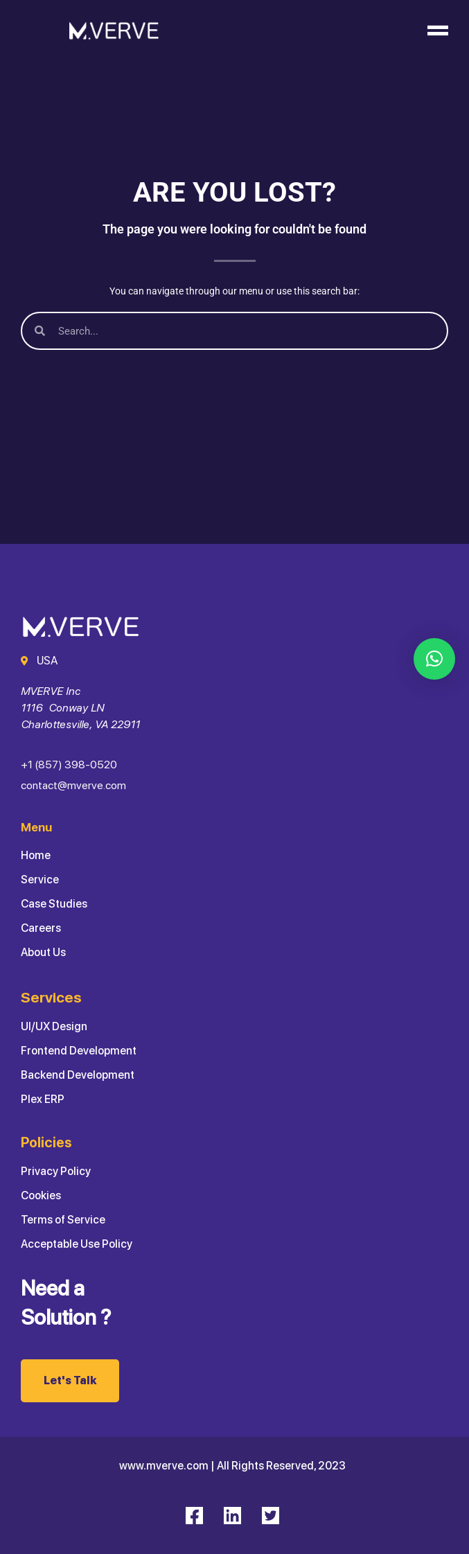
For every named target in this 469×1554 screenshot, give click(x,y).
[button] (434, 659)
